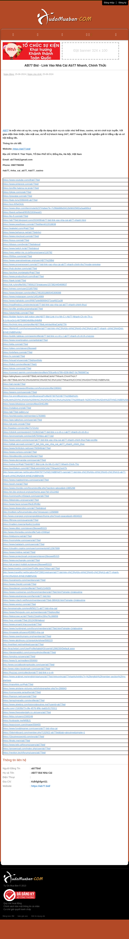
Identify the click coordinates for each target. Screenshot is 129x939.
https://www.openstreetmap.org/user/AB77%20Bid (28, 260)
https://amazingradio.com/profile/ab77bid (23, 700)
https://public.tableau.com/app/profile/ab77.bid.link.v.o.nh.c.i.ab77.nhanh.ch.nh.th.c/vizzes (48, 336)
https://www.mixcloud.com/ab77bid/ (21, 236)
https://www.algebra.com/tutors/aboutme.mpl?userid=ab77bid (34, 704)
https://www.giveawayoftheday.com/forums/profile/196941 (32, 388)
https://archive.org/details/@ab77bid (21, 272)
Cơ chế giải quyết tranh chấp (17, 909)
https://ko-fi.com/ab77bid (15, 216)
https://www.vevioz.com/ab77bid (19, 604)
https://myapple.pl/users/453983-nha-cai (23, 632)
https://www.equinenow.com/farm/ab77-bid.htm (27, 596)
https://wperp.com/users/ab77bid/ (20, 392)
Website (7, 786)
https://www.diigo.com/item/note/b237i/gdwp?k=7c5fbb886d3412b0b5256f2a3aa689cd (47, 208)
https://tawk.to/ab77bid (14, 280)
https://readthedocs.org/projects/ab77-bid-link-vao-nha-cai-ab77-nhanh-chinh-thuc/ (45, 304)
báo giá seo (23, 916)
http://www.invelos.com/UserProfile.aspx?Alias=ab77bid (31, 568)
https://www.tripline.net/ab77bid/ (19, 552)
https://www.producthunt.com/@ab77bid (23, 276)
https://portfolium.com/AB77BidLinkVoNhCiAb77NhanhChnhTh (35, 468)
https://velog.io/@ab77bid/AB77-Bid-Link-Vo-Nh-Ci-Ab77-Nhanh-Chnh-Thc (41, 464)
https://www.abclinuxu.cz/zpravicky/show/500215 (28, 640)
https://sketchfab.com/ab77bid (18, 312)
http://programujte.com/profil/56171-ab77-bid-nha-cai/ (30, 608)
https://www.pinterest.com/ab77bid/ (21, 184)
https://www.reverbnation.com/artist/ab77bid (25, 340)
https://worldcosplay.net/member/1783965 (24, 415)
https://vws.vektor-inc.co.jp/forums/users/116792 (27, 252)
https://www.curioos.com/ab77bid (20, 452)
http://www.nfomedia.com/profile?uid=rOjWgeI (26, 532)
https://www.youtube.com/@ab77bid (21, 180)
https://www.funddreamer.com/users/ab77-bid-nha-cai (30, 728)
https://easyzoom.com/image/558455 (22, 724)
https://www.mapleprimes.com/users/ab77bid (26, 479)
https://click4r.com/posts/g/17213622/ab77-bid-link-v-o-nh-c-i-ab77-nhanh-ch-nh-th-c (46, 432)
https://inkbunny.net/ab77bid (17, 536)
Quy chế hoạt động (13, 903)
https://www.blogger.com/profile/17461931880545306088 (32, 292)
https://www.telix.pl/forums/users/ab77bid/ (24, 744)
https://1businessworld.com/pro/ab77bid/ (23, 736)
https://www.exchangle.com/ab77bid (21, 560)
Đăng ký (122, 2)
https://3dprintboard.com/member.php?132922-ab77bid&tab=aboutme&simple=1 (44, 732)
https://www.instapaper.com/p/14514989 (23, 296)
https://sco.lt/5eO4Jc (13, 204)
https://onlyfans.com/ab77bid (17, 352)
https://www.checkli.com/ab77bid (19, 584)
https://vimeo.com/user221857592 (20, 288)
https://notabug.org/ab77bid (17, 408)
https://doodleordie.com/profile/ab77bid (23, 456)
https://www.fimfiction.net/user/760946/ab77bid (27, 448)
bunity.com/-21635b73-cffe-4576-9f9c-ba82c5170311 (30, 708)
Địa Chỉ (7, 781)
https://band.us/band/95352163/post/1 (22, 212)
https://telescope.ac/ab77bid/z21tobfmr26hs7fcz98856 (30, 616)
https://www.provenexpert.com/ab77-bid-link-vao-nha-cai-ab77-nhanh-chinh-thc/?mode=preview (52, 264)
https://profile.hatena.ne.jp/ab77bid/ (21, 188)
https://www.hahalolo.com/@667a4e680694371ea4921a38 (33, 300)
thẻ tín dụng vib (38, 916)
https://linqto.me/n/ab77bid (16, 740)
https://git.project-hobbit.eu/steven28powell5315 (27, 564)
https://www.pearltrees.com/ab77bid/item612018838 (29, 224)
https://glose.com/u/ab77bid (17, 192)
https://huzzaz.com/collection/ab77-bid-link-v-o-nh (28, 672)
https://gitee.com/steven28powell (19, 348)
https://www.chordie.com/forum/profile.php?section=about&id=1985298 (39, 488)
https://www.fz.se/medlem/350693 (20, 660)
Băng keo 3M (8, 916)
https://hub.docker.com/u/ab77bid (20, 268)
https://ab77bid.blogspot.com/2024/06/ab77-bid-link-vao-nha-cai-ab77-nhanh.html (44, 220)
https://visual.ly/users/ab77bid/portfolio (22, 360)
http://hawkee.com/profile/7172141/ (21, 428)
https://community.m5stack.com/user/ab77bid (26, 496)
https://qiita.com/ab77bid (15, 344)
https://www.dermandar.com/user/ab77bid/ (24, 460)
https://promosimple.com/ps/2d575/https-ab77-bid (28, 436)
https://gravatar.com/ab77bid (17, 196)
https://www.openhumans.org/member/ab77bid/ (27, 636)
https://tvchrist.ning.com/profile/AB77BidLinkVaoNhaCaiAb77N (35, 324)
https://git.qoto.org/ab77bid (16, 424)
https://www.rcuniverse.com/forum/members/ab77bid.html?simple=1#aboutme (42, 592)
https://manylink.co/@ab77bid (18, 684)
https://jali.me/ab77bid (14, 384)
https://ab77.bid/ (21, 149)
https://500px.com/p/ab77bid (17, 256)
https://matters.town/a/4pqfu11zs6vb (21, 524)
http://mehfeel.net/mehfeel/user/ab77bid (23, 644)
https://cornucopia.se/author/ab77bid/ (22, 692)
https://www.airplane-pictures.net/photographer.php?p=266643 (35, 688)
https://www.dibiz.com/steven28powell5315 (25, 528)
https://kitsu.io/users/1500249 (18, 716)
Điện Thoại (9, 777)
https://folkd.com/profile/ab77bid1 (20, 364)
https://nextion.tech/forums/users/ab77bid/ (24, 752)
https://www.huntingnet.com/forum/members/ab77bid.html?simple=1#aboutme (42, 628)
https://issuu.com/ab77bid (16, 240)
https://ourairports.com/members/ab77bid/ (24, 580)
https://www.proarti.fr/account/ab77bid (22, 624)
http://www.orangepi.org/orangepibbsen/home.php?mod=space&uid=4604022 (42, 516)
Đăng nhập (109, 2)
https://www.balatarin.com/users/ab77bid (23, 544)
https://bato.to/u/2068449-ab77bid (20, 200)
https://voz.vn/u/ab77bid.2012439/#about (24, 620)
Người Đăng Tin (11, 768)
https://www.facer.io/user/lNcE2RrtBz (22, 504)
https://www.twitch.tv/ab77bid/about (21, 248)
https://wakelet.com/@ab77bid (18, 228)
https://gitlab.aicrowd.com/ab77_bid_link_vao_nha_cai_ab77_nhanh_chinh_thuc (44, 444)
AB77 (5, 130)
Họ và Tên (8, 772)
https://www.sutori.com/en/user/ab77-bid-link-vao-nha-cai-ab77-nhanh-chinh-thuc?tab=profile (50, 440)
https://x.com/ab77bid (14, 356)
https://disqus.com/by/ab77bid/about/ (22, 244)
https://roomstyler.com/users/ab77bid (22, 540)
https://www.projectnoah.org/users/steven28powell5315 (31, 556)
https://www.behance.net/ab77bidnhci (22, 232)
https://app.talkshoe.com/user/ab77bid (22, 420)
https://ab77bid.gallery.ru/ (16, 412)
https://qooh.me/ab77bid (15, 484)
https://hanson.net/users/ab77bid (19, 696)
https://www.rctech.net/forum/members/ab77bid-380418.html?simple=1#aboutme (44, 600)
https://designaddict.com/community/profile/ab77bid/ (29, 652)
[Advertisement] (64, 102)
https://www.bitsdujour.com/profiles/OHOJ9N (25, 403)
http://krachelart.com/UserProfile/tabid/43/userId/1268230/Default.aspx (39, 648)
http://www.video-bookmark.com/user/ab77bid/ (26, 668)
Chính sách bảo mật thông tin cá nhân (21, 906)
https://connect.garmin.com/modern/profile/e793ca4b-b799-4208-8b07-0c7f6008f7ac (46, 372)
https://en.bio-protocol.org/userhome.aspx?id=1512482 (31, 491)
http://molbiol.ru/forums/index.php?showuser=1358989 (30, 512)
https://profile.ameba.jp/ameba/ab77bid (23, 308)
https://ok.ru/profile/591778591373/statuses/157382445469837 (35, 284)
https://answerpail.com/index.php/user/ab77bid (26, 748)
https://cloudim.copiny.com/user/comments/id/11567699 (31, 548)
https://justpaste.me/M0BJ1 (17, 720)
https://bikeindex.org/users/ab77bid (21, 500)
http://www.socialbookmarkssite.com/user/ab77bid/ (29, 664)
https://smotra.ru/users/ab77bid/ (19, 656)
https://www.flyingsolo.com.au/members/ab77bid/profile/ (31, 612)
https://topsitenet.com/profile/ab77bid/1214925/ (27, 588)
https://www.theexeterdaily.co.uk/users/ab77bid (27, 712)
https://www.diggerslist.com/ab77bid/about (24, 508)
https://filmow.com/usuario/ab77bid (20, 520)
